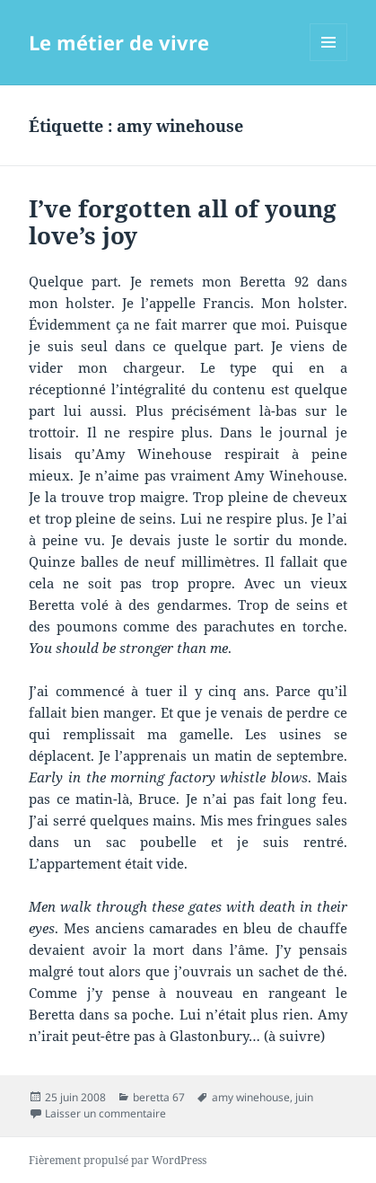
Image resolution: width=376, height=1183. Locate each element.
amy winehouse (251, 1097)
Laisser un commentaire (105, 1113)
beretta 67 (159, 1097)
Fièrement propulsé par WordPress (117, 1160)
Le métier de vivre (119, 42)
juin (304, 1097)
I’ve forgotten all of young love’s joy (183, 222)
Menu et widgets (328, 60)
